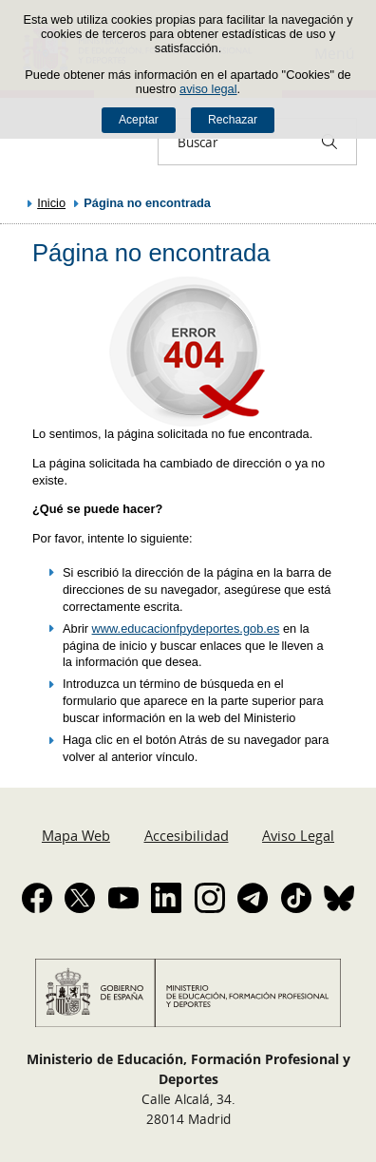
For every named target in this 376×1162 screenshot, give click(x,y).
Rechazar (232, 119)
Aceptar (139, 119)
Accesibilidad (186, 835)
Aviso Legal (298, 835)
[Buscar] (329, 141)
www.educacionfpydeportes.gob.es (186, 628)
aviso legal (207, 89)
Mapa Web (76, 835)
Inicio (51, 203)
